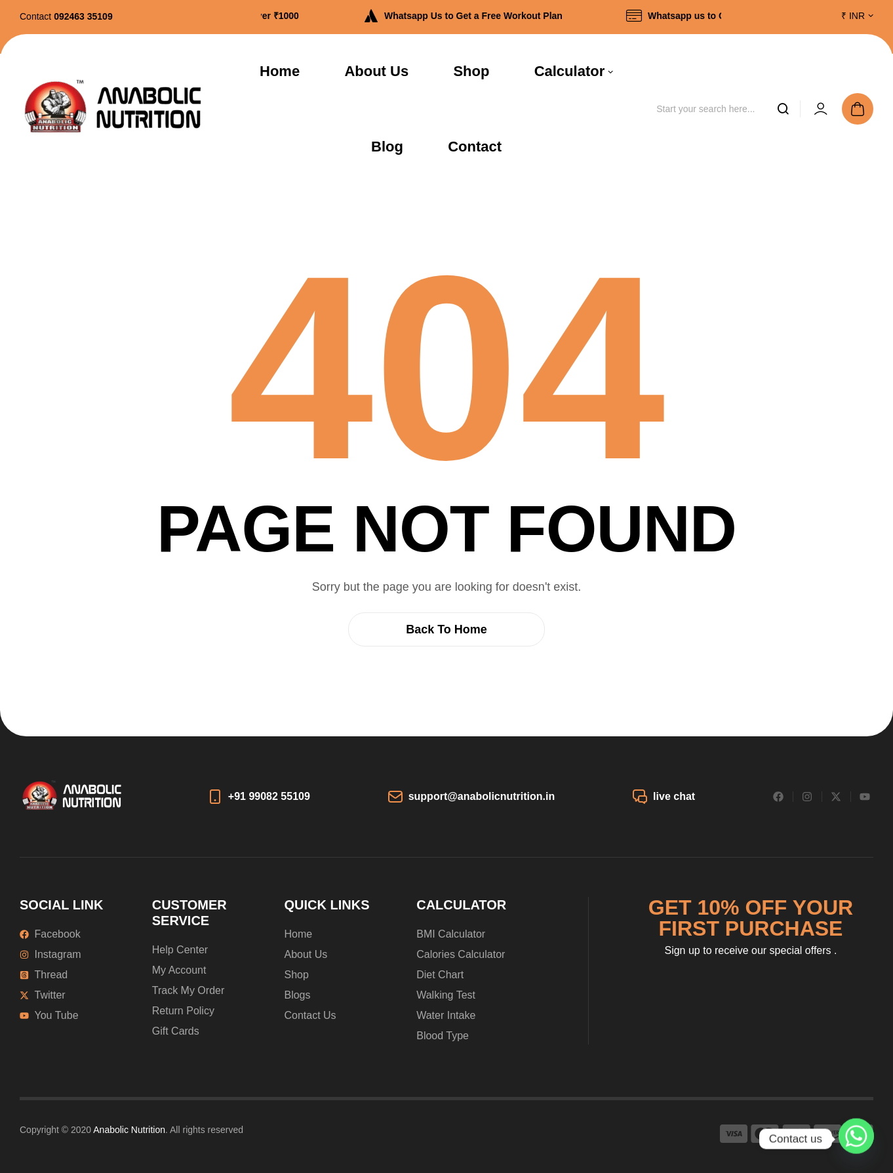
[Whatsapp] (856, 1139)
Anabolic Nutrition (129, 1129)
